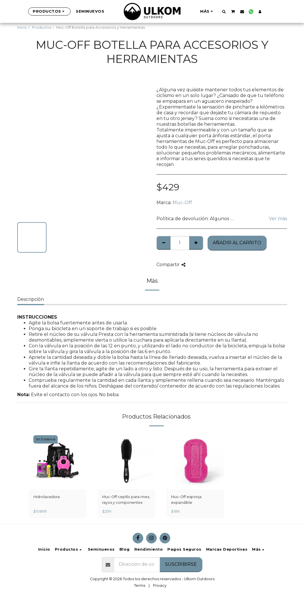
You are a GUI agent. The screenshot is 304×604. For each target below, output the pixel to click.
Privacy (159, 585)
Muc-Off (182, 202)
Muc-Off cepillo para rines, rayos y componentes (126, 499)
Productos (41, 27)
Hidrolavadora (46, 497)
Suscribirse (181, 564)
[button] (224, 11)
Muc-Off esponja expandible (186, 499)
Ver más (278, 218)
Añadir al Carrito (237, 242)
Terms (139, 585)
